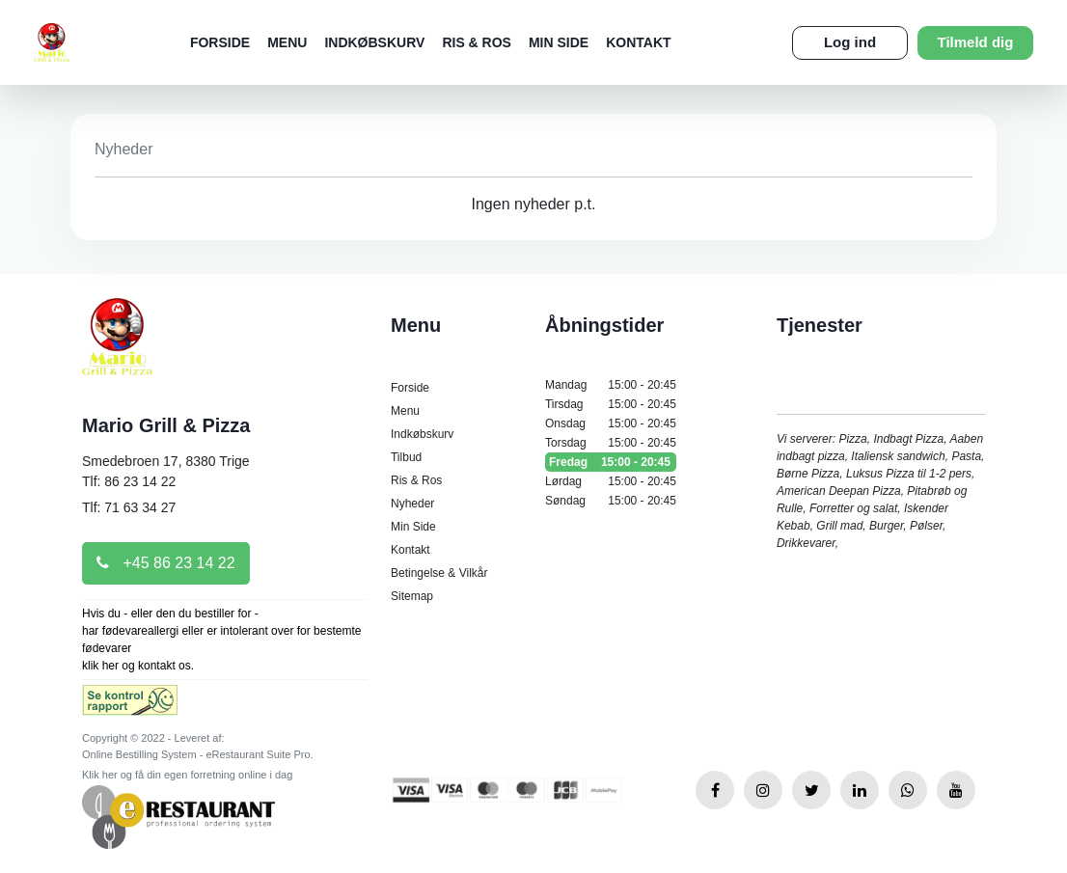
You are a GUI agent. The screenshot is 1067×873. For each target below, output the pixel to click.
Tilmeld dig (976, 42)
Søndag (610, 500)
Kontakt (638, 42)
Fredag (610, 462)
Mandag (610, 385)
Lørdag (610, 481)
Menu (287, 42)
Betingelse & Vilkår (439, 573)
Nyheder (412, 503)
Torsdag (610, 442)
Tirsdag (610, 404)
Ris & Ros (476, 42)
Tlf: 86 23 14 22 (129, 481)
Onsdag (610, 423)
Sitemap (412, 596)
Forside (220, 42)
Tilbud (406, 457)
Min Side (558, 42)
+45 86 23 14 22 (165, 563)
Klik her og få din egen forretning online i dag (187, 774)
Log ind (850, 42)
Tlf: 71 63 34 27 (129, 507)
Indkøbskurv (374, 42)
